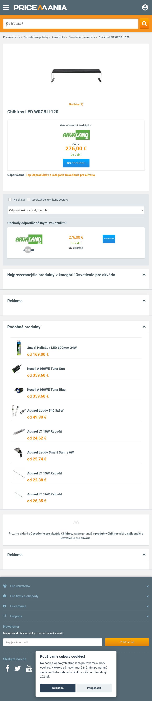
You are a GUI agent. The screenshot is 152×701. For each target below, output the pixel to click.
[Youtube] (29, 670)
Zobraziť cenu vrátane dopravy (50, 199)
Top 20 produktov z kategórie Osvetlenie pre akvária (60, 175)
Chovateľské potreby (36, 37)
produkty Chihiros (107, 533)
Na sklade (20, 199)
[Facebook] (7, 670)
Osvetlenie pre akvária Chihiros (51, 533)
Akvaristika (58, 37)
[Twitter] (17, 670)
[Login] (145, 8)
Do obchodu (76, 163)
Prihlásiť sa (127, 642)
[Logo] (76, 134)
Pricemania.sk (11, 37)
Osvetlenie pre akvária (82, 37)
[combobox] (76, 210)
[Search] (144, 23)
